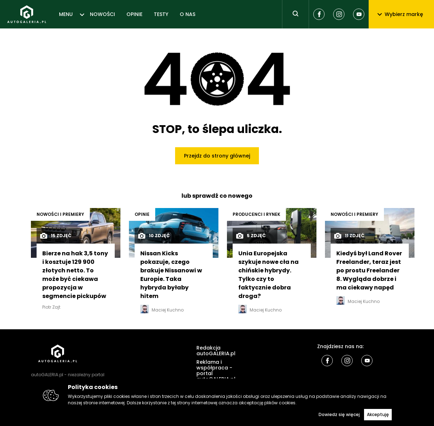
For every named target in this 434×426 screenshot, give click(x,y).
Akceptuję (378, 414)
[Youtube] (358, 14)
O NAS (187, 14)
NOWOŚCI (102, 14)
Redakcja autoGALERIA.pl (215, 350)
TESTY (161, 14)
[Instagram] (339, 14)
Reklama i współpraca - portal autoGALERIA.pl (215, 370)
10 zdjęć (153, 235)
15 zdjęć (55, 235)
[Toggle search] (295, 14)
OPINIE (134, 14)
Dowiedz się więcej (339, 414)
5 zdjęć (250, 235)
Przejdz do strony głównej (217, 155)
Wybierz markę (400, 14)
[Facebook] (319, 14)
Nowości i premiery (60, 214)
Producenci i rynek (256, 214)
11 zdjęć (348, 235)
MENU (66, 14)
